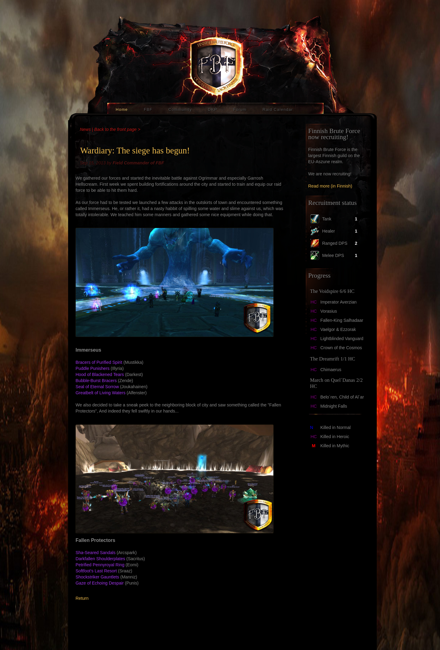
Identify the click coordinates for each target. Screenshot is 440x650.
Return (82, 598)
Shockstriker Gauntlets (97, 576)
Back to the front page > (117, 129)
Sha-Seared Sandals (96, 552)
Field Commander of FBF (138, 162)
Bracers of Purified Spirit (99, 362)
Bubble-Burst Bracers (96, 380)
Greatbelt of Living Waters (101, 392)
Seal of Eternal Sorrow (97, 386)
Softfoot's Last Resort (96, 570)
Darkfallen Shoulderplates (100, 558)
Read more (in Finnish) (330, 186)
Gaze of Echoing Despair (100, 583)
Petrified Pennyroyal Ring (100, 564)
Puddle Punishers (93, 368)
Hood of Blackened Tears (100, 374)
